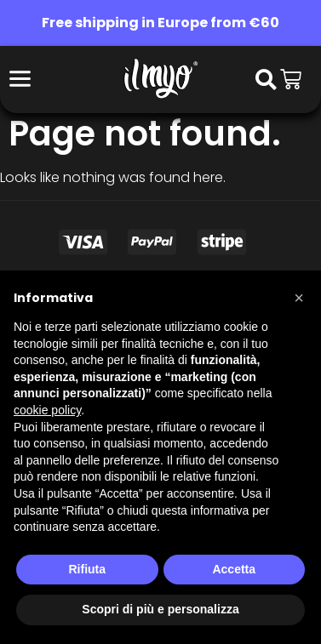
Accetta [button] (233, 569)
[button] (298, 297)
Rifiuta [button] (87, 569)
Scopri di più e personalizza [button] (160, 609)
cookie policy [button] (47, 410)
